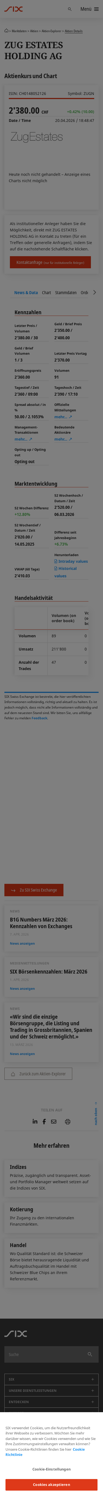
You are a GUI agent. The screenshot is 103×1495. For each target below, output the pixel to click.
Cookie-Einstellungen (51, 1469)
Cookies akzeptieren (51, 1484)
